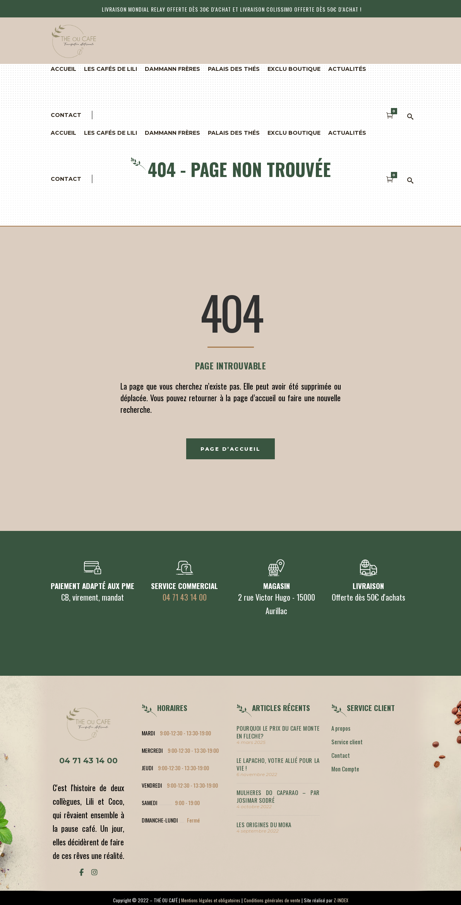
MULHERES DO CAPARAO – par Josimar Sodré (278, 796)
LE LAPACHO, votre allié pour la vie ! (278, 764)
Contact (340, 755)
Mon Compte (345, 768)
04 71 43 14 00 (185, 597)
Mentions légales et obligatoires (210, 900)
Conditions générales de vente (272, 900)
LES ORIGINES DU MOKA (263, 824)
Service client (347, 741)
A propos (340, 728)
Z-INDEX (341, 900)
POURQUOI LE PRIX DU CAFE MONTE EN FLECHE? (278, 732)
